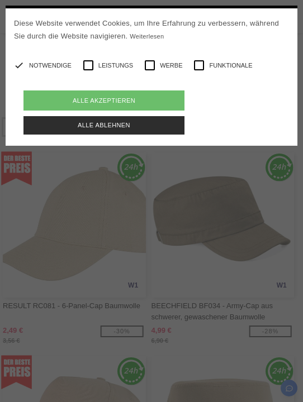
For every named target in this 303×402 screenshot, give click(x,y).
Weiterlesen (147, 36)
